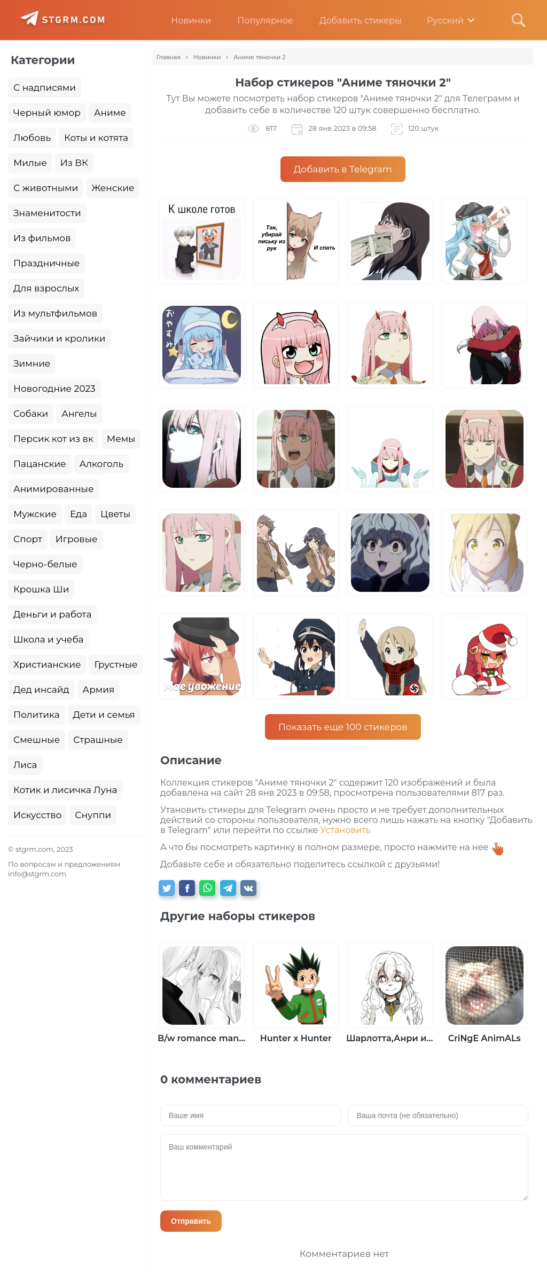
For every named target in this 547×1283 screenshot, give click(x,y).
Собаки (30, 413)
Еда (78, 514)
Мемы (121, 438)
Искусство (37, 815)
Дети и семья (104, 714)
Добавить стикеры (352, 20)
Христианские (47, 664)
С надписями (44, 87)
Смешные (36, 739)
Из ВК (74, 162)
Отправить (191, 1221)
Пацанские (39, 463)
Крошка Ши (41, 589)
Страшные (98, 739)
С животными (45, 188)
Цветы (115, 514)
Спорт (27, 539)
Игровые (77, 539)
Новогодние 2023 (54, 388)
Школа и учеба (48, 639)
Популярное (257, 20)
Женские (112, 188)
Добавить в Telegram (343, 169)
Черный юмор (47, 112)
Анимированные (53, 489)
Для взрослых (46, 288)
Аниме (110, 112)
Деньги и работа (52, 614)
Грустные (115, 664)
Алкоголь (102, 463)
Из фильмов (42, 238)
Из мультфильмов (55, 313)
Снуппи (93, 815)
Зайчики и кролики (59, 338)
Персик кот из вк (53, 438)
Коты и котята (96, 137)
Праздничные (46, 263)
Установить (346, 830)
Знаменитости (47, 213)
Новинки (183, 20)
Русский (438, 20)
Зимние (31, 363)
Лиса (25, 764)
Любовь (32, 137)
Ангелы (79, 413)
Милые (30, 162)
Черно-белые (45, 564)
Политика (36, 714)
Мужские (35, 514)
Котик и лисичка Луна (65, 790)
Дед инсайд (41, 689)
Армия (99, 689)
